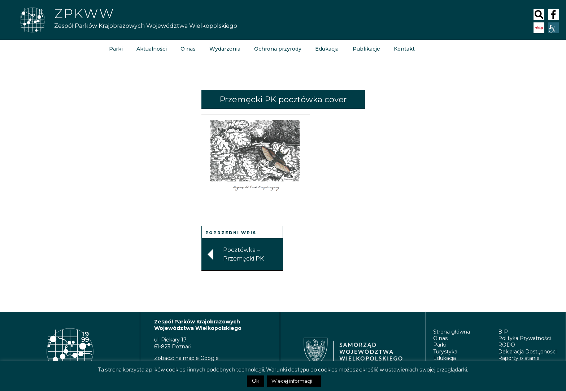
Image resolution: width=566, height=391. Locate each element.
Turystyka (445, 351)
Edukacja (327, 49)
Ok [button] (255, 381)
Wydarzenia (224, 49)
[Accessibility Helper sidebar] (553, 27)
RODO (506, 344)
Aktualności (151, 49)
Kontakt (403, 49)
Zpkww (84, 13)
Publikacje (366, 49)
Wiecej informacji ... (294, 381)
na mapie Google (197, 358)
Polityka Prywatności (524, 338)
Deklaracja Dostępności (527, 351)
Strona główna (451, 331)
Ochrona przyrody (277, 49)
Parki (116, 49)
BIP (503, 331)
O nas (188, 49)
